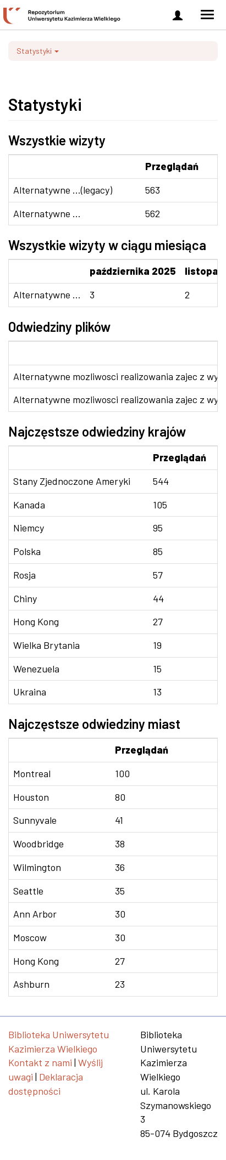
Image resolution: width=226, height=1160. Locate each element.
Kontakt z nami (40, 1062)
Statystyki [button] (37, 50)
